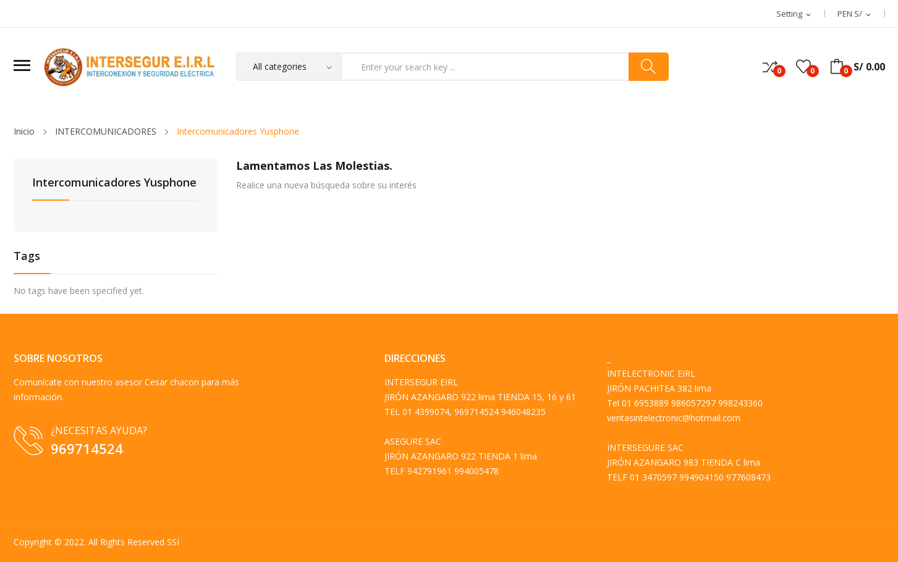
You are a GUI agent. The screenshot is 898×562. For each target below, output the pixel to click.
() (803, 66)
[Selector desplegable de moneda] (855, 14)
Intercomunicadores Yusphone (114, 183)
